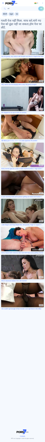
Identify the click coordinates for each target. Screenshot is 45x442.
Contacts (22, 436)
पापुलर (11, 14)
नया (17, 14)
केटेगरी (5, 14)
